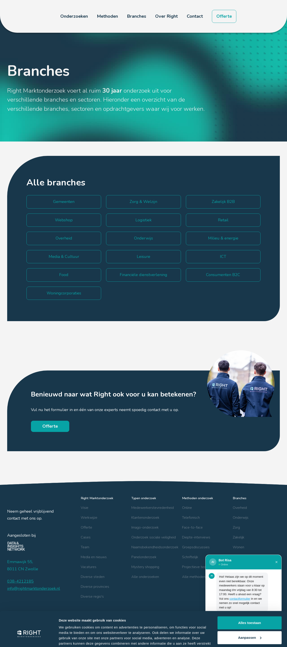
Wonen (238, 547)
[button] (74, 16)
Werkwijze (89, 517)
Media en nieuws (94, 557)
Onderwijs (240, 517)
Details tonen (69, 638)
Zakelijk (238, 537)
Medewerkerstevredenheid (152, 507)
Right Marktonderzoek (97, 498)
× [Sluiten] (276, 562)
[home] (26, 16)
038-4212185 (20, 581)
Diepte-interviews (196, 537)
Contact (195, 16)
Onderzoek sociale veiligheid (153, 537)
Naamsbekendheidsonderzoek (154, 547)
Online (187, 507)
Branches (239, 498)
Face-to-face (192, 527)
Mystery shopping (145, 566)
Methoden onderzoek (197, 498)
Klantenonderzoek (145, 517)
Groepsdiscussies (196, 547)
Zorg (236, 527)
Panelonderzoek (144, 557)
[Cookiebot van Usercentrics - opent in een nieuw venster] (29, 638)
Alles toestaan (249, 600)
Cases (86, 537)
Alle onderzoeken (145, 576)
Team (85, 547)
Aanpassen (249, 614)
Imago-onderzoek (145, 527)
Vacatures (88, 566)
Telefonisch (191, 517)
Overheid (240, 507)
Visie (84, 507)
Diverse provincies (95, 586)
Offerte (224, 16)
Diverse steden (92, 576)
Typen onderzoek (143, 498)
